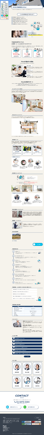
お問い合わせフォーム (13, 407)
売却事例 (7, 421)
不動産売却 (4, 417)
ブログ (14, 421)
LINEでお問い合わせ (31, 407)
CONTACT (37, 417)
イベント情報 (17, 420)
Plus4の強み (7, 420)
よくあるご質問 (17, 421)
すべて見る (38, 244)
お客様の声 (4, 421)
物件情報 (10, 420)
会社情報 (4, 422)
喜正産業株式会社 (4, 2)
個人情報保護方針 (7, 422)
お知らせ (10, 421)
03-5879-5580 (5, 16)
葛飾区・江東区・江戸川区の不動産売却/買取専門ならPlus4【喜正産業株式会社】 (20, 433)
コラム (12, 421)
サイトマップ (10, 422)
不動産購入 (4, 420)
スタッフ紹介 (13, 420)
